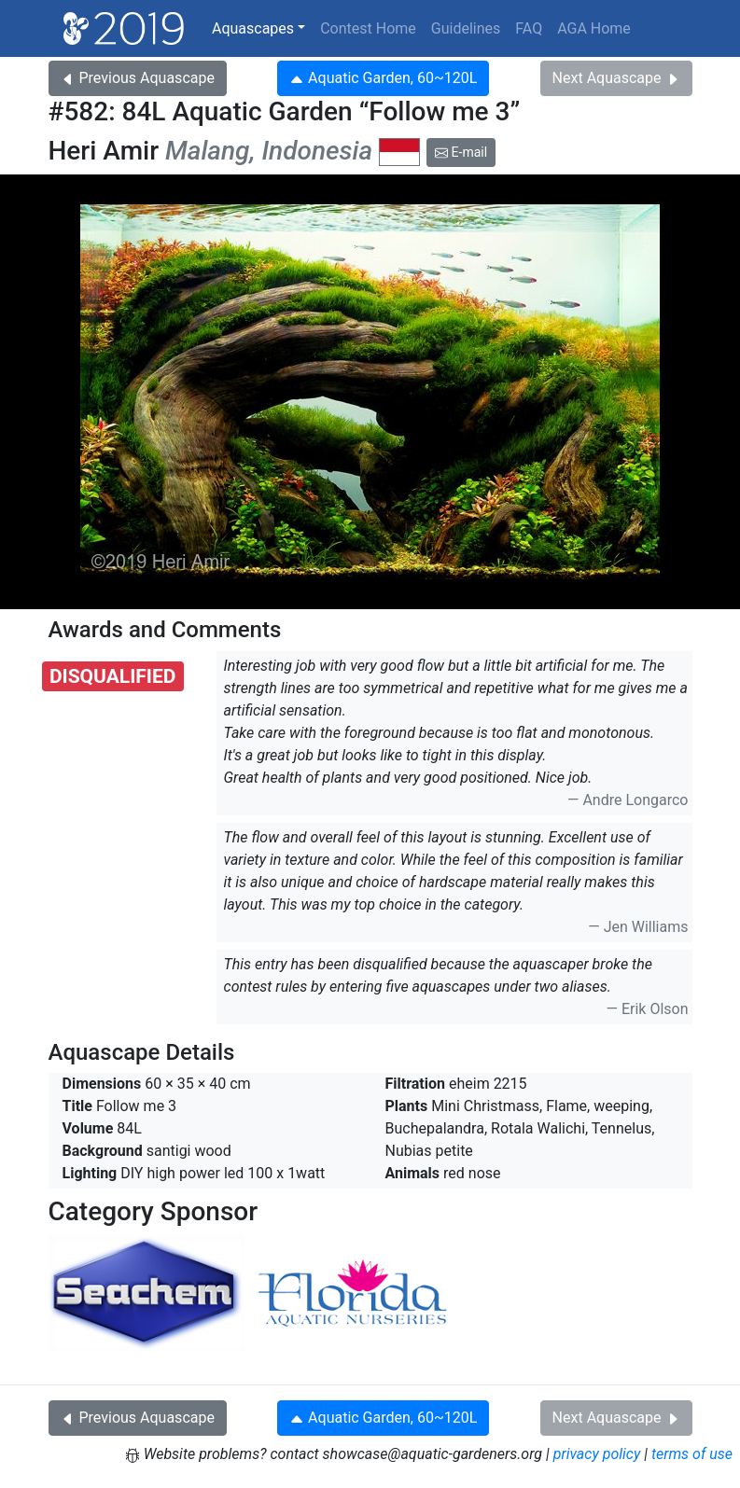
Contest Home (368, 28)
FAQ (528, 28)
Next (616, 78)
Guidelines (465, 28)
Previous (138, 78)
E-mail (461, 152)
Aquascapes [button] (253, 28)
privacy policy (597, 1454)
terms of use (692, 1454)
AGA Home (594, 28)
